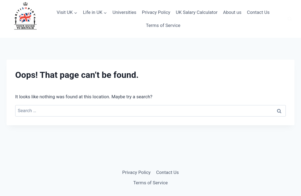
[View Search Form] (289, 19)
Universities (124, 12)
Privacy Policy (156, 12)
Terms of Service (163, 25)
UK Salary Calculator (197, 12)
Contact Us (258, 12)
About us (232, 12)
